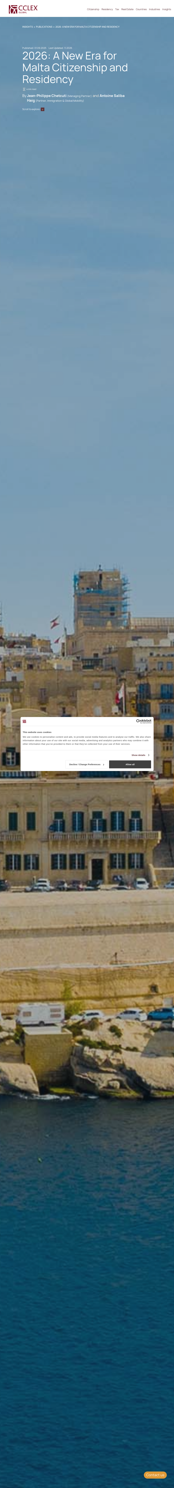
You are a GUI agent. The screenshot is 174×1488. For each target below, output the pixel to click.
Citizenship (93, 9)
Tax (117, 9)
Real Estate (127, 9)
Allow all (130, 764)
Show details (138, 755)
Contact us (155, 1475)
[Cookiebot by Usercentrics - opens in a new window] (138, 721)
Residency (107, 9)
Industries (154, 9)
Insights (166, 9)
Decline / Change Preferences (86, 764)
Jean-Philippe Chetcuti (47, 95)
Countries (141, 9)
